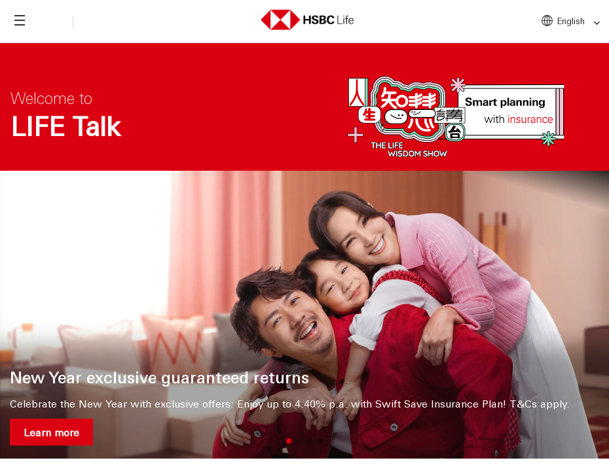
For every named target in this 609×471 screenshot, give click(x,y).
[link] (593, 23)
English (579, 21)
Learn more (51, 432)
